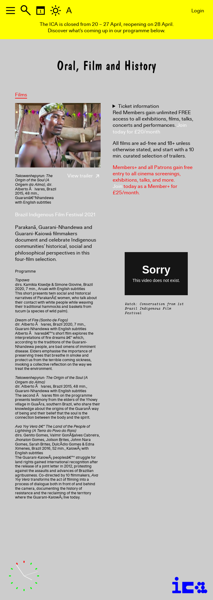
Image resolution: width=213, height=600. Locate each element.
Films (21, 95)
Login (197, 11)
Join (117, 186)
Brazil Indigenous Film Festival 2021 (55, 214)
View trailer (84, 176)
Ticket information (138, 106)
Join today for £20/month (150, 128)
